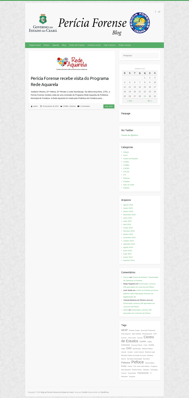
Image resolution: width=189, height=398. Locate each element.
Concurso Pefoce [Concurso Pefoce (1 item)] (136, 345)
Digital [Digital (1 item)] (123, 348)
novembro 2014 (129, 237)
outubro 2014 (128, 241)
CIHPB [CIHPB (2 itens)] (143, 341)
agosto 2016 (128, 205)
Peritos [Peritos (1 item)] (130, 366)
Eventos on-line (94, 45)
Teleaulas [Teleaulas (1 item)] (146, 370)
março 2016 (128, 208)
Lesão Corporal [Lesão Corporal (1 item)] (139, 352)
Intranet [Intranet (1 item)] (123, 352)
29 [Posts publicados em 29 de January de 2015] (145, 96)
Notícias (73, 106)
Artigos (126, 152)
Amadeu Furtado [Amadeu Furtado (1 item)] (134, 330)
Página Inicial (34, 45)
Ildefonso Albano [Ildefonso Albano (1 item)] (147, 348)
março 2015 (128, 228)
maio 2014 (127, 254)
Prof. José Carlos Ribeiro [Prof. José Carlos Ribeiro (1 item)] (142, 366)
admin (35, 106)
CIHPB (126, 162)
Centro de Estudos (77, 45)
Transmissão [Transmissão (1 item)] (132, 373)
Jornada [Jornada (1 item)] (130, 352)
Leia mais (109, 106)
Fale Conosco (110, 45)
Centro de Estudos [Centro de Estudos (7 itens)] (137, 339)
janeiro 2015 (128, 234)
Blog (64, 45)
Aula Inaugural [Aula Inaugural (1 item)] (126, 334)
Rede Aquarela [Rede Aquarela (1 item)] (126, 370)
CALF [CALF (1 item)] (155, 334)
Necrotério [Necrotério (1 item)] (146, 359)
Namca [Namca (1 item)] (123, 359)
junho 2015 (127, 218)
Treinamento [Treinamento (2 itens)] (142, 373)
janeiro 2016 (128, 211)
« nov (129, 101)
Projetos (126, 181)
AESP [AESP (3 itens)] (124, 330)
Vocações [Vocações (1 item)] (132, 376)
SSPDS (126, 188)
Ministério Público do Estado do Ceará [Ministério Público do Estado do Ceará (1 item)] (133, 355)
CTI (124, 175)
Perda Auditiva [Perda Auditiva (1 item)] (149, 363)
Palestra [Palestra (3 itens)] (125, 362)
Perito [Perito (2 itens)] (124, 366)
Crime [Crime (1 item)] (145, 345)
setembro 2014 (129, 244)
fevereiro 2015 (129, 231)
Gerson (126, 277)
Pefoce (46, 45)
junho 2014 (127, 251)
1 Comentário (85, 106)
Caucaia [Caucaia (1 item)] (139, 338)
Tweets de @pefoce (129, 135)
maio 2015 (127, 221)
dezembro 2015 (129, 215)
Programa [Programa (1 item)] (154, 366)
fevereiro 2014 (129, 260)
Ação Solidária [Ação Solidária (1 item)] (136, 334)
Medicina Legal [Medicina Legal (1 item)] (150, 352)
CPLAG (126, 172)
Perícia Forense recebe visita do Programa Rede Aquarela (70, 81)
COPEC (126, 168)
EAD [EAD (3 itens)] (128, 348)
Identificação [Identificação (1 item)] (137, 348)
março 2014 (128, 257)
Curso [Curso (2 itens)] (151, 345)
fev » (150, 101)
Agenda (55, 45)
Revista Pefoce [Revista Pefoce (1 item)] (137, 370)
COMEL (66, 106)
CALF (125, 155)
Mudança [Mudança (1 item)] (150, 355)
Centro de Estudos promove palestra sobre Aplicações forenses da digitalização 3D (140, 293)
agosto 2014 (128, 247)
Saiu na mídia (128, 185)
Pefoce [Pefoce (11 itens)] (137, 362)
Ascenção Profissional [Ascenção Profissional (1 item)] (148, 330)
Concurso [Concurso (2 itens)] (125, 345)
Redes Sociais (125, 45)
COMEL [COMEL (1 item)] (149, 341)
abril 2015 (127, 224)
